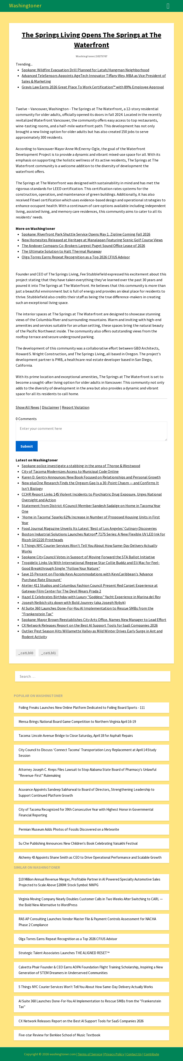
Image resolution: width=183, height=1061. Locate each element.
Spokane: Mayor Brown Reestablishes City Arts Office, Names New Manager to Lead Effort (94, 619)
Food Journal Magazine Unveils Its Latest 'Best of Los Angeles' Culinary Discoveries (89, 528)
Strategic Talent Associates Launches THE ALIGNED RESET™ (64, 953)
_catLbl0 (25, 652)
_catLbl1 (48, 652)
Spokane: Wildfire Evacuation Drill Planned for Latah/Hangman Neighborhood (85, 69)
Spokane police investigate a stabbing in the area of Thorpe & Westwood (81, 465)
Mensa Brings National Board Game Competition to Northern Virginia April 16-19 (77, 721)
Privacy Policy (114, 1054)
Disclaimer (50, 407)
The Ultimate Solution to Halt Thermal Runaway (62, 251)
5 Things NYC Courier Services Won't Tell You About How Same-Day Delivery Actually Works (86, 987)
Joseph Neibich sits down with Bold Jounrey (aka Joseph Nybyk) (74, 602)
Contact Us (134, 1054)
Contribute (151, 1054)
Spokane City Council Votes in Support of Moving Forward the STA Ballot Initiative (88, 556)
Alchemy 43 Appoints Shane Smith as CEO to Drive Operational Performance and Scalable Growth (90, 857)
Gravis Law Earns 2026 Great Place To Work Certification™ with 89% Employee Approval (93, 87)
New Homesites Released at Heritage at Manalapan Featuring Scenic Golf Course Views (92, 239)
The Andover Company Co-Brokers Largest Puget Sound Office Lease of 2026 (83, 245)
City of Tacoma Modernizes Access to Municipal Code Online (70, 471)
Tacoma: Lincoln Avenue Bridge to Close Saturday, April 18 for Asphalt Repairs (76, 735)
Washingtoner (25, 5)
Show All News (27, 407)
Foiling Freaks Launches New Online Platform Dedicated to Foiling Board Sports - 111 (82, 707)
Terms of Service (90, 1054)
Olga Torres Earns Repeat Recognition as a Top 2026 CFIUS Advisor (76, 257)
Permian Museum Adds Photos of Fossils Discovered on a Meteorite (69, 829)
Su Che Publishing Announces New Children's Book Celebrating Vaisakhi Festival (78, 843)
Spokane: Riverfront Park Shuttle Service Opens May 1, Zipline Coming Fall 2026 (86, 234)
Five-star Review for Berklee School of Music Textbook (59, 1035)
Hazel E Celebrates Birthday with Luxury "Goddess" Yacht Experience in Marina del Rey (91, 596)
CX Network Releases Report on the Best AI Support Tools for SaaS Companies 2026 (90, 625)
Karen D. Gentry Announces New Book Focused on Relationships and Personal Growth (91, 477)
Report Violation (75, 407)
